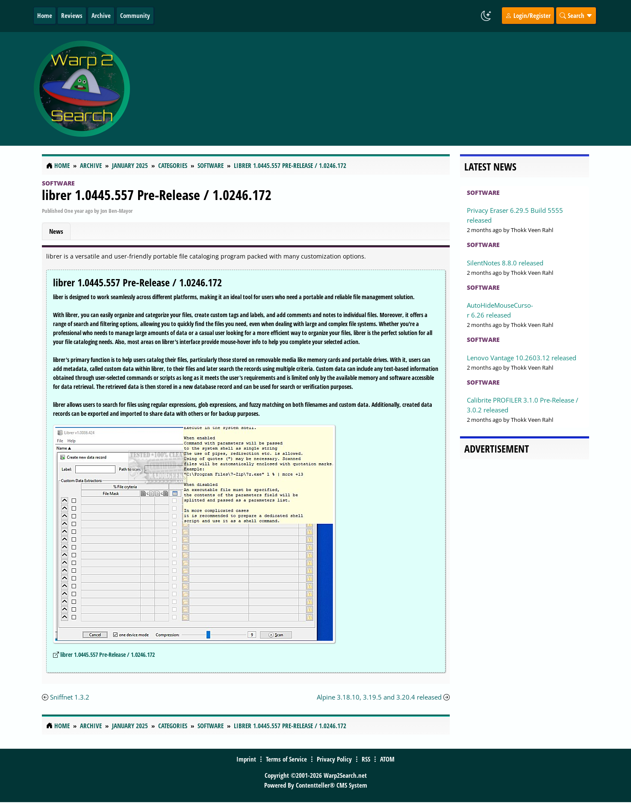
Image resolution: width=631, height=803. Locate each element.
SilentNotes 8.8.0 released (505, 263)
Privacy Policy (334, 759)
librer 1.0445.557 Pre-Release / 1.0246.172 (156, 194)
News (56, 231)
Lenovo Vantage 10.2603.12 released (521, 357)
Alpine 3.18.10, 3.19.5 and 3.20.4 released (379, 697)
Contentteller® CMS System (331, 785)
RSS (366, 759)
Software (58, 183)
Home (44, 15)
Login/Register (528, 15)
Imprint (246, 759)
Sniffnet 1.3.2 (69, 697)
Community (135, 15)
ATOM (387, 759)
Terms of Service (286, 759)
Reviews (72, 15)
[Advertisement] (366, 88)
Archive (101, 15)
